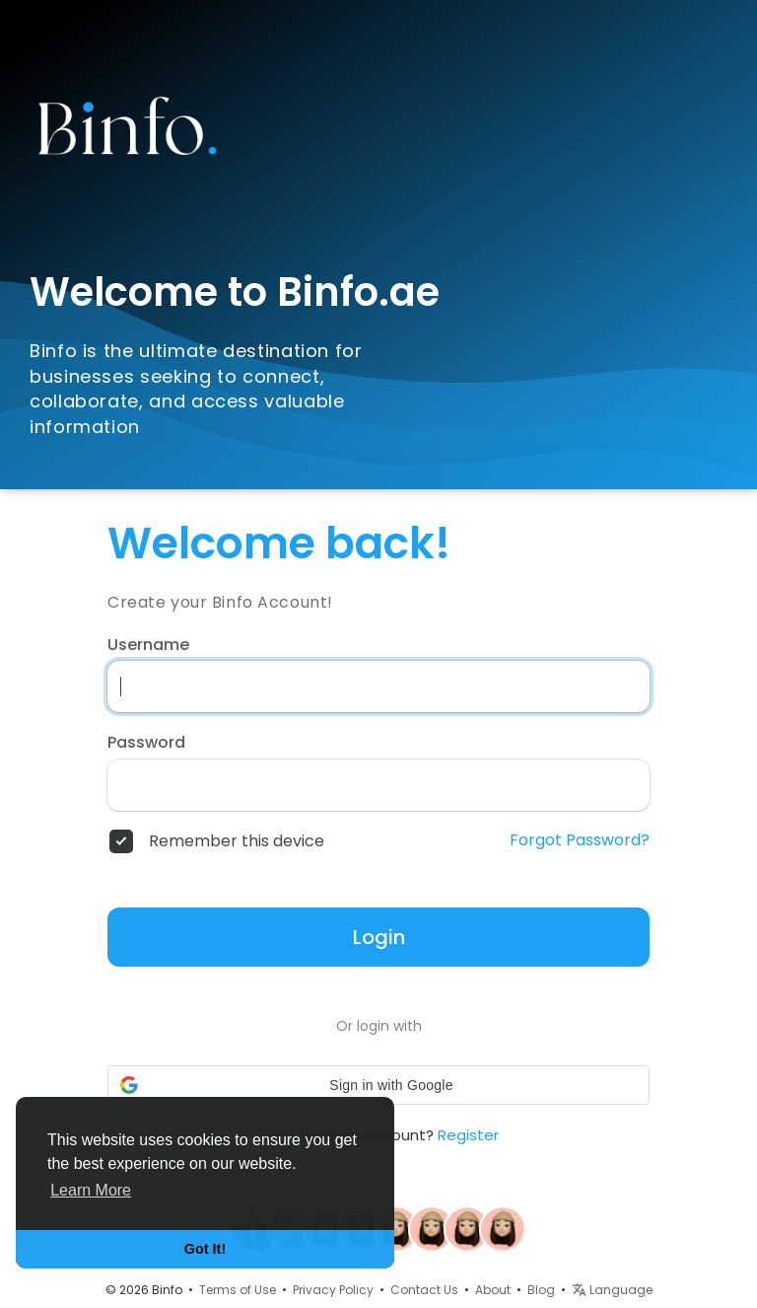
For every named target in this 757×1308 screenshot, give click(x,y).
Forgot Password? (580, 840)
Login (379, 937)
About (493, 1289)
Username (148, 645)
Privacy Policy (333, 1289)
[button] (378, 1085)
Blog (541, 1289)
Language (612, 1289)
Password (146, 743)
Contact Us (424, 1289)
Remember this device (236, 841)
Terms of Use (237, 1289)
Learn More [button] (90, 1190)
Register (468, 1135)
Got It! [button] (205, 1249)
